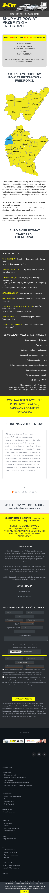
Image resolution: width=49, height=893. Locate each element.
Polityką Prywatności (10, 886)
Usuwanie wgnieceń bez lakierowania (16, 783)
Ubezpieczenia (9, 801)
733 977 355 (28, 38)
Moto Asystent (9, 804)
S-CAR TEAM (7, 863)
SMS (12, 38)
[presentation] (20, 690)
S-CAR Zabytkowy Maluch (11, 865)
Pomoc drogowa (9, 799)
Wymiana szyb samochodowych (15, 777)
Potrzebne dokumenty (11, 828)
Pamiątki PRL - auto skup (11, 868)
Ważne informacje (10, 831)
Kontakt (5, 873)
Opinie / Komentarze (9, 812)
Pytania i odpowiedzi (11, 855)
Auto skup (5, 820)
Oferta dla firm (7, 809)
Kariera (4, 836)
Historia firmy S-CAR (11, 852)
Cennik (6, 826)
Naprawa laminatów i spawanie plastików (18, 785)
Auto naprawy (9, 780)
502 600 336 (24, 412)
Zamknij (24, 891)
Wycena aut (8, 823)
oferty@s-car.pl (32, 14)
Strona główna (7, 767)
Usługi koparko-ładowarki (12, 796)
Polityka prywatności (9, 839)
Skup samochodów (10, 775)
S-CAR (4, 847)
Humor (6, 857)
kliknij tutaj (34, 647)
